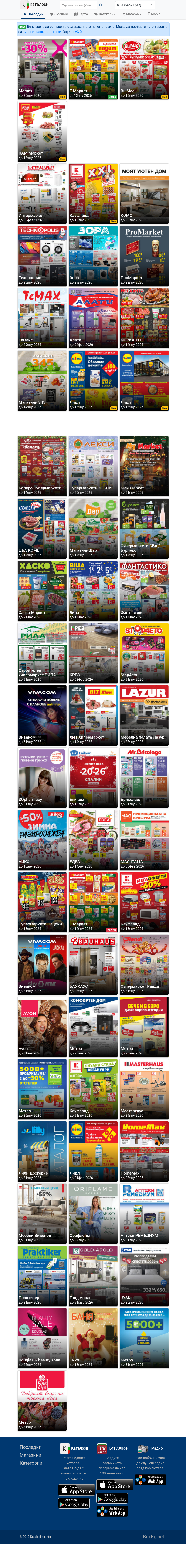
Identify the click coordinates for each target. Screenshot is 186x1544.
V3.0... (79, 32)
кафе (57, 32)
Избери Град (129, 5)
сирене (28, 32)
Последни (31, 1447)
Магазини (30, 1455)
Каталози (34, 4)
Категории (31, 1463)
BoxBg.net (153, 1536)
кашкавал (43, 32)
